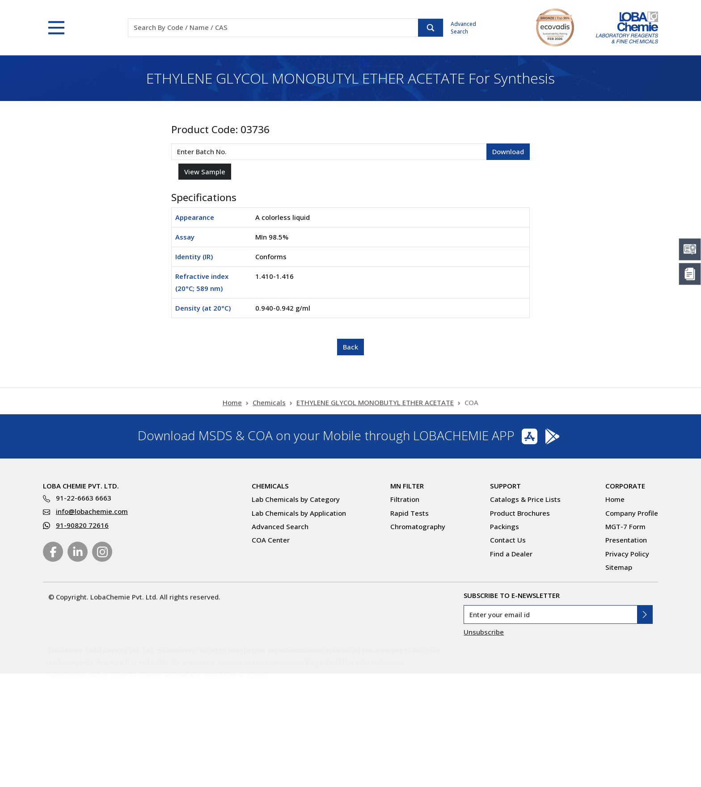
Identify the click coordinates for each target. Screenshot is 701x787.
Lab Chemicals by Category (296, 499)
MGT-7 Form (625, 526)
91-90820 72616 (82, 525)
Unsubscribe (484, 631)
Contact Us (508, 539)
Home (232, 408)
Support (505, 485)
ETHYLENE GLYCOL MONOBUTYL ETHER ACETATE (375, 408)
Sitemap (618, 567)
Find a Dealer (511, 553)
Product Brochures (520, 513)
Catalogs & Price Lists (525, 499)
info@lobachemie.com (92, 511)
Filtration (404, 499)
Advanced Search (463, 27)
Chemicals (269, 408)
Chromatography (417, 526)
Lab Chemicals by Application (299, 513)
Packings (504, 526)
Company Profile (631, 513)
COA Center (271, 539)
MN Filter (407, 485)
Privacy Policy (627, 553)
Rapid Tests (409, 513)
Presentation (626, 539)
